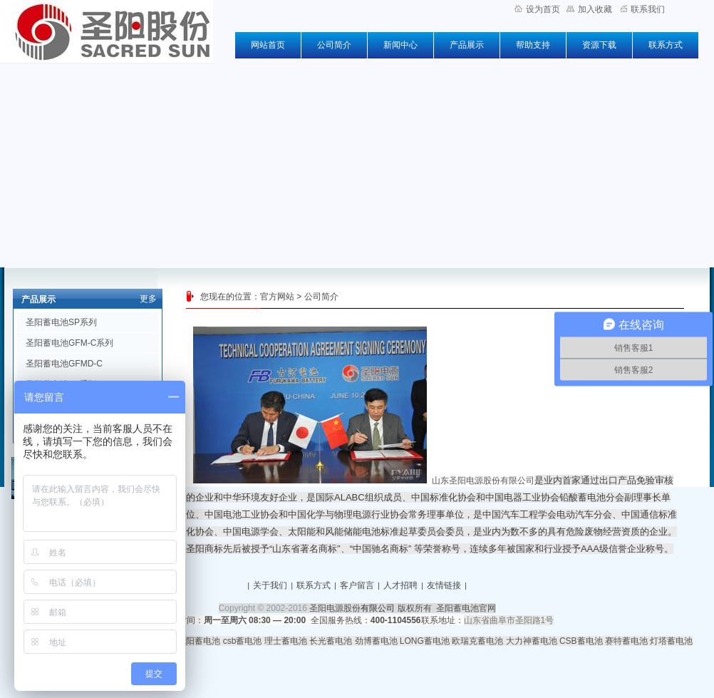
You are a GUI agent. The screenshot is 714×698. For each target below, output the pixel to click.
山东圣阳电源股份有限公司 (483, 481)
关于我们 (270, 585)
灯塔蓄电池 (671, 641)
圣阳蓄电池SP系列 (61, 322)
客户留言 (357, 585)
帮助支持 (533, 45)
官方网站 (277, 297)
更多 (148, 299)
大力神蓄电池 (531, 641)
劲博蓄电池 (376, 641)
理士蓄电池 (285, 641)
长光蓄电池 (330, 641)
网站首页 (268, 45)
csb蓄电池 (242, 641)
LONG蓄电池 (425, 641)
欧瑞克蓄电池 (477, 641)
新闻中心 (400, 45)
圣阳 (195, 548)
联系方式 (665, 45)
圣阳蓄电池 (198, 641)
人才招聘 (400, 585)
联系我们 (643, 9)
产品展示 (467, 45)
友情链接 (444, 585)
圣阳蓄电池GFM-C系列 (69, 343)
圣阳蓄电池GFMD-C (64, 364)
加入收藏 (589, 9)
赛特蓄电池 (626, 641)
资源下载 (599, 45)
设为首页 (537, 9)
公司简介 (334, 45)
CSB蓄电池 (581, 641)
